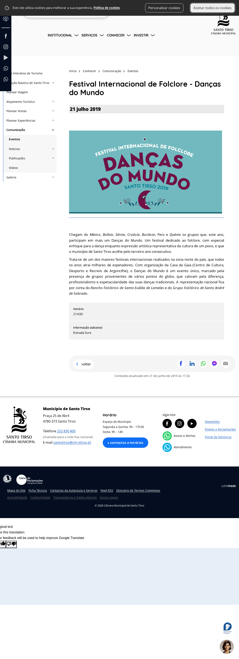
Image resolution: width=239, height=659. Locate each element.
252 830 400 (66, 431)
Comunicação (112, 71)
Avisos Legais (109, 497)
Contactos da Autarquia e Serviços (73, 490)
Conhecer (115, 35)
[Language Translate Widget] (7, 22)
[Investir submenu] (153, 36)
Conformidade (40, 497)
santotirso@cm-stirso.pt (72, 442)
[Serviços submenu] (102, 36)
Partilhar (181, 364)
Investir (141, 35)
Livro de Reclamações (29, 480)
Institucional (60, 35)
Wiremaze (228, 486)
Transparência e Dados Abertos (75, 497)
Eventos (133, 71)
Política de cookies (106, 8)
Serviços (89, 35)
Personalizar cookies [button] (164, 8)
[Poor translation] (11, 544)
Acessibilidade (7, 479)
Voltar (86, 364)
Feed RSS (106, 490)
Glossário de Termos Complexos (138, 490)
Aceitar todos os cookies (213, 8)
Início (72, 71)
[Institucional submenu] (76, 36)
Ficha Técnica (38, 490)
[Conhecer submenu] (129, 36)
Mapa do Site (16, 490)
